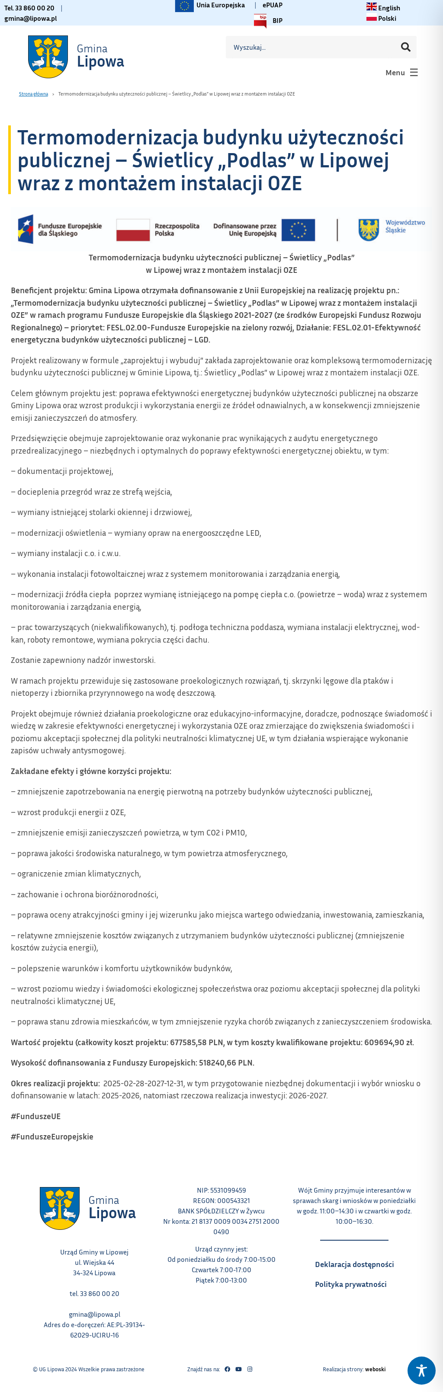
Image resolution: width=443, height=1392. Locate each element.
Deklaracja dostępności (359, 1261)
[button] (401, 72)
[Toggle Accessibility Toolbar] (422, 1371)
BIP (266, 21)
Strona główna (33, 93)
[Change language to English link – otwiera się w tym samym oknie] (383, 8)
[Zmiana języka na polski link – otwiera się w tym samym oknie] (381, 18)
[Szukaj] (406, 47)
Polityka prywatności (359, 1281)
